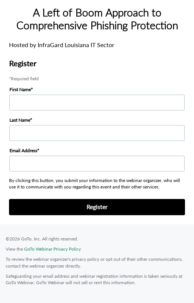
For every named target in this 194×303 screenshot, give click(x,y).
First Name (20, 89)
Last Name (19, 120)
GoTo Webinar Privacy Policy (52, 249)
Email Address (23, 150)
